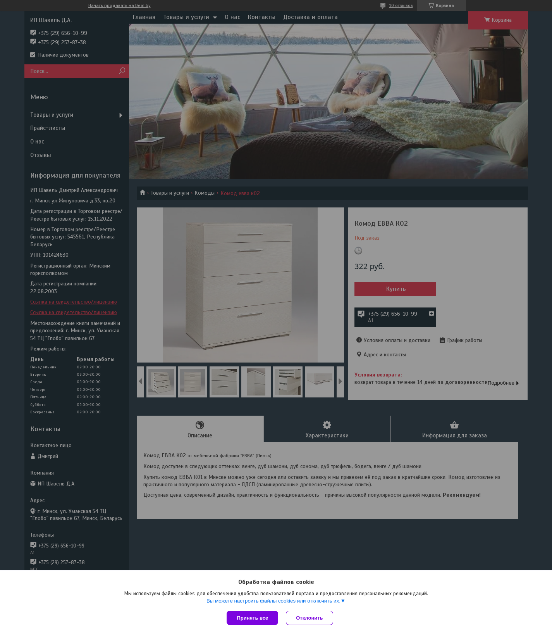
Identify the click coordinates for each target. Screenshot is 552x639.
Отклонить (309, 618)
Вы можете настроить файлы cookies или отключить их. (273, 601)
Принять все (252, 618)
